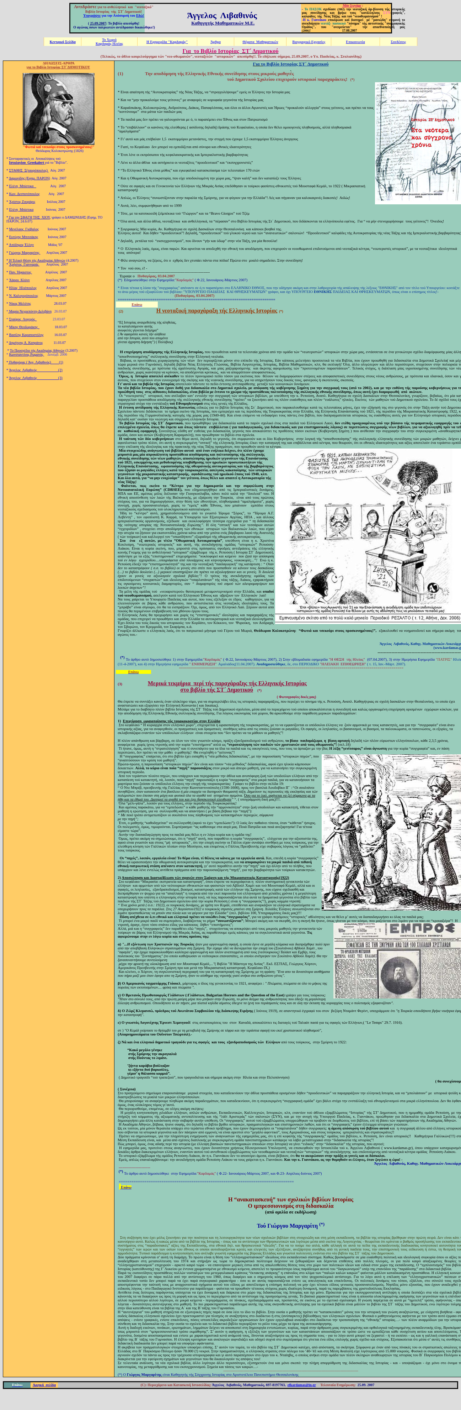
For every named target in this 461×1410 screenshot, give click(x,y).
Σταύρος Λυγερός (23, 319)
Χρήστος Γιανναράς (24, 264)
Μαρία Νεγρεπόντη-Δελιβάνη (30, 311)
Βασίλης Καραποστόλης (26, 335)
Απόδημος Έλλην (21, 245)
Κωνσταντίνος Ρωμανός (26, 354)
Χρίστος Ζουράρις (22, 202)
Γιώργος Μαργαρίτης (25, 253)
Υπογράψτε (92, 15)
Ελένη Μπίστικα (22, 186)
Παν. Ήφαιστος (20, 272)
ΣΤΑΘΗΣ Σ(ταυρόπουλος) (29, 170)
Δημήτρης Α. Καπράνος (26, 343)
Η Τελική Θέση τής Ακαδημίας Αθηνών (36, 260)
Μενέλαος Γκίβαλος (24, 229)
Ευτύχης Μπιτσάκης (23, 237)
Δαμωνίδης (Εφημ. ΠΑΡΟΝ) (29, 178)
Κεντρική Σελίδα (63, 42)
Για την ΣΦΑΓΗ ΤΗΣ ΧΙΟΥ (29, 217)
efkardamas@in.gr (302, 1385)
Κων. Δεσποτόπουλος (24, 194)
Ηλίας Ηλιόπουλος (23, 288)
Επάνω (126, 1187)
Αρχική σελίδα (44, 1385)
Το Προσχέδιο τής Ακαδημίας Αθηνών (37, 350)
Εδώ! (140, 15)
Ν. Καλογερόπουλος (23, 296)
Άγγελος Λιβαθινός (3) (36, 378)
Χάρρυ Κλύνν (19, 280)
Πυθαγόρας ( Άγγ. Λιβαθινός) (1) (35, 362)
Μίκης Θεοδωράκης (24, 327)
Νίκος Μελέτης (20, 303)
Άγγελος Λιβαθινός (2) (36, 370)
